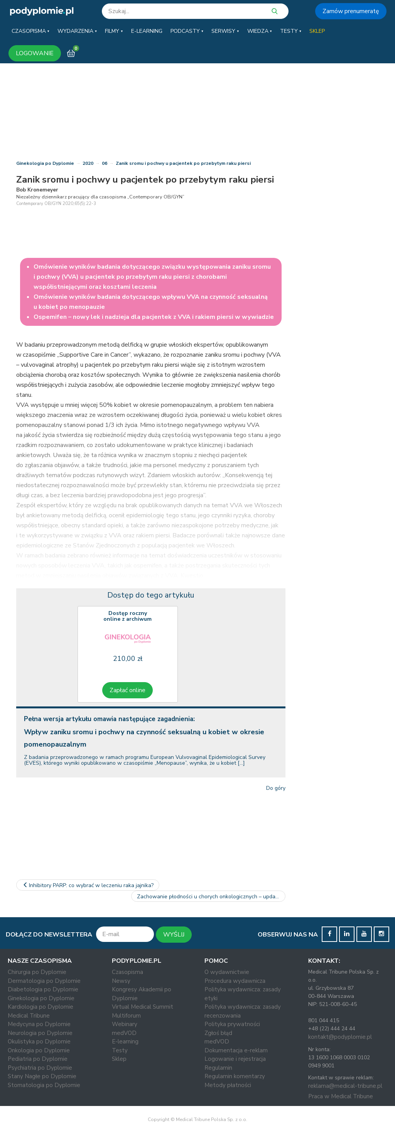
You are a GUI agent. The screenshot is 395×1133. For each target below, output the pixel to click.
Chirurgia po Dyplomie (37, 972)
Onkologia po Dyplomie (39, 1050)
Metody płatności (227, 1085)
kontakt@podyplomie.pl (340, 1037)
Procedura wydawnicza (234, 981)
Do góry (275, 788)
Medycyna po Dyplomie (39, 1024)
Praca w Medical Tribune (340, 1096)
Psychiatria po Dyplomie (40, 1068)
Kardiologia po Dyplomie (40, 1007)
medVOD (124, 1033)
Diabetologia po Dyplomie (43, 989)
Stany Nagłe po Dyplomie (42, 1076)
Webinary (124, 1024)
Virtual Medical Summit (142, 1007)
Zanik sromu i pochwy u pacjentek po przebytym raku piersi (183, 163)
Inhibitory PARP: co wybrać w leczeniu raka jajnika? (88, 885)
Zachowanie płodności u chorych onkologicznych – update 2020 (211, 896)
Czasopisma (127, 972)
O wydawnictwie (226, 972)
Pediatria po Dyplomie (38, 1059)
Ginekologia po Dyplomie (45, 163)
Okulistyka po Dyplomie (39, 1041)
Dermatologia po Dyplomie (44, 981)
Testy (120, 1050)
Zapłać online (127, 690)
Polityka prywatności (232, 1024)
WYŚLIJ (173, 934)
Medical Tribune (29, 1016)
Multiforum (126, 1016)
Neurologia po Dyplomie (40, 1033)
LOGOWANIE (35, 53)
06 (104, 163)
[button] (30, 31)
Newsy (121, 981)
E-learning (125, 1041)
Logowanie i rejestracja (235, 1059)
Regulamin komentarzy (234, 1076)
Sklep (119, 1059)
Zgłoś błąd (218, 1033)
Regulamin (218, 1068)
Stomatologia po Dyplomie (44, 1085)
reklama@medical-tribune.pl (345, 1086)
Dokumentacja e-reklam (236, 1050)
